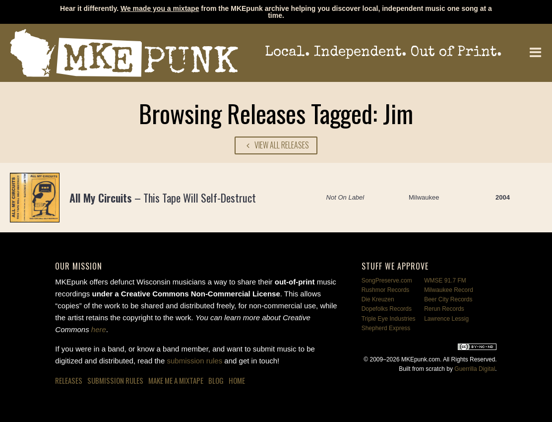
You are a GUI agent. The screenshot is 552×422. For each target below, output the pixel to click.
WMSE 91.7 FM (445, 280)
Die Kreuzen (378, 299)
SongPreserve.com (387, 280)
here (98, 329)
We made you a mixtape (160, 8)
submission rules (194, 360)
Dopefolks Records (387, 308)
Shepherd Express (386, 328)
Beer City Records (448, 299)
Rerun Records (444, 308)
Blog (216, 380)
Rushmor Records (386, 289)
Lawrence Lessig (446, 318)
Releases (68, 380)
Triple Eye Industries (389, 318)
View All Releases (276, 145)
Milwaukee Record (448, 289)
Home (237, 380)
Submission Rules (115, 380)
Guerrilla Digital (474, 368)
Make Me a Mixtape (175, 380)
